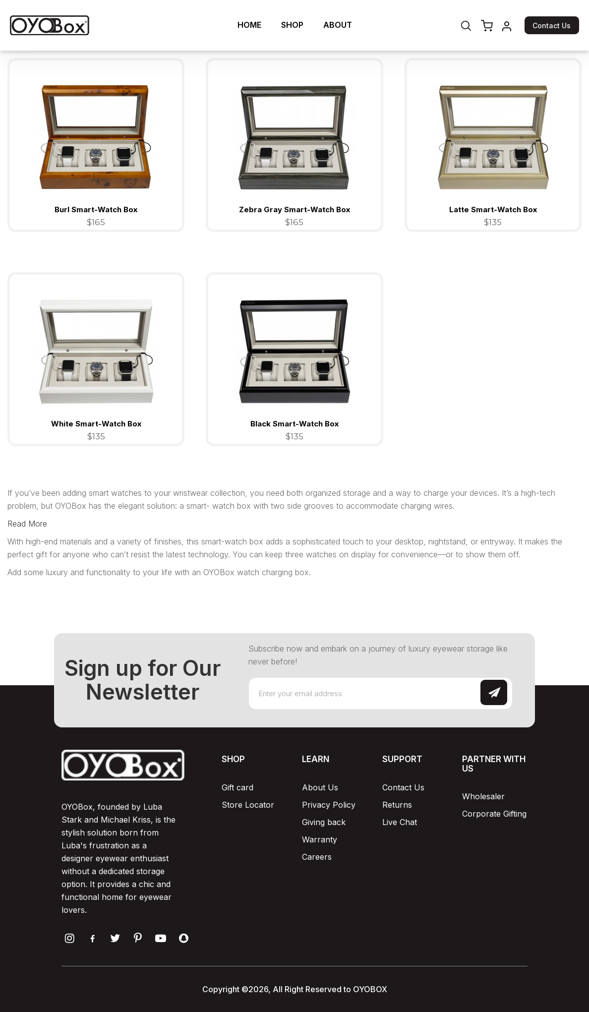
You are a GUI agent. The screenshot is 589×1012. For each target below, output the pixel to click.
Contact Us (551, 25)
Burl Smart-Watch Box (96, 209)
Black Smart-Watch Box (294, 423)
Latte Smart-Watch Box (493, 209)
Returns (397, 805)
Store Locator (248, 805)
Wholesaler (483, 796)
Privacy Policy (328, 805)
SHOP (292, 25)
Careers (317, 857)
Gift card (237, 787)
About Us (320, 787)
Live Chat (399, 822)
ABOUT (337, 25)
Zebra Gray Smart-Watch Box (294, 209)
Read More (27, 524)
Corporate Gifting (494, 814)
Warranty (319, 839)
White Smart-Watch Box (96, 423)
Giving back (324, 822)
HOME (249, 25)
